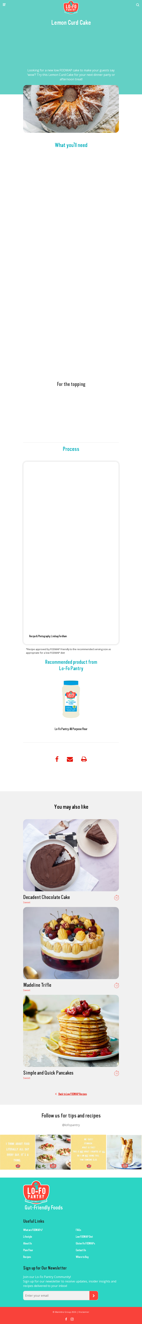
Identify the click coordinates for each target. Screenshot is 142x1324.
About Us (27, 1243)
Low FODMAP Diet (84, 1236)
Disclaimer (84, 1312)
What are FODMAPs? (32, 1230)
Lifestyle (27, 1236)
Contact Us (81, 1250)
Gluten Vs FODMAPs (85, 1243)
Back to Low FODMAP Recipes (71, 1094)
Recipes (27, 1257)
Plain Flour (28, 1250)
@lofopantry (71, 1125)
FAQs (78, 1230)
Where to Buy (82, 1257)
